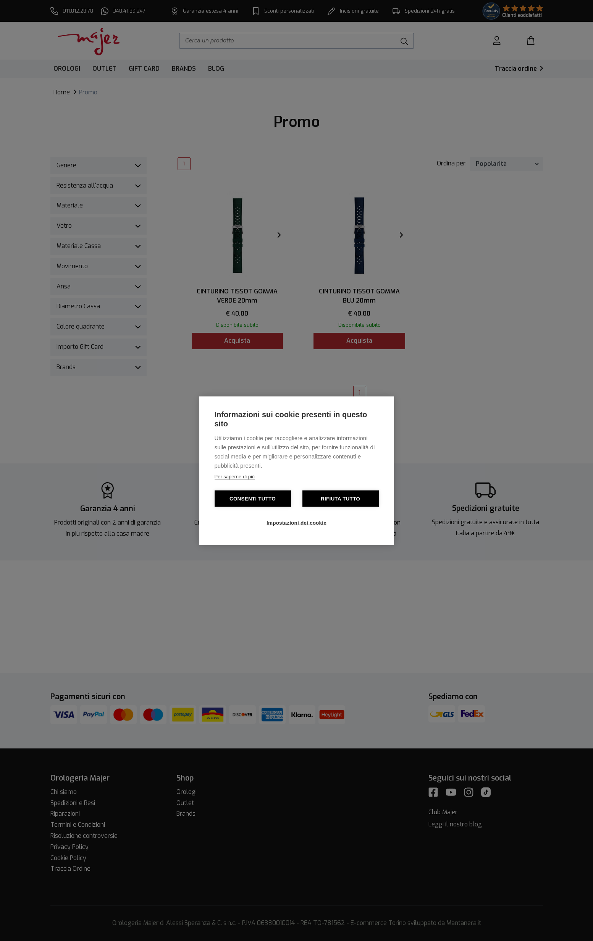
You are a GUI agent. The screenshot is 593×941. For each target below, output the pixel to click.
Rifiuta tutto (340, 498)
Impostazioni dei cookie (296, 522)
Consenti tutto (252, 498)
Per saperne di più (235, 476)
